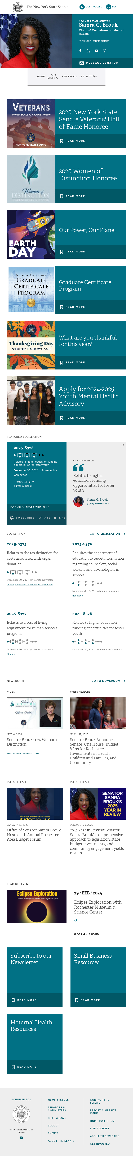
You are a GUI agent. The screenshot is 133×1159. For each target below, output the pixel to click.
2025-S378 (24, 450)
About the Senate (61, 1144)
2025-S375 (17, 547)
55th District (102, 506)
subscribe (25, 520)
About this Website (104, 1139)
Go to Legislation (105, 536)
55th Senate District (98, 44)
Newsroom (55, 80)
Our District (35, 80)
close (122, 448)
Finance (11, 657)
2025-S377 (17, 616)
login (115, 9)
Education (77, 599)
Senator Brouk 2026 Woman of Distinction (33, 745)
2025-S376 (82, 547)
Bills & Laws (57, 1121)
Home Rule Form (102, 1124)
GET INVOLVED (100, 1147)
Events (90, 80)
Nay (62, 520)
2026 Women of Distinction (23, 756)
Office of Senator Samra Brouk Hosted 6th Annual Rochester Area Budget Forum (34, 838)
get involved (94, 9)
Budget (53, 1128)
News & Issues (58, 1103)
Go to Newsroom (106, 684)
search (115, 79)
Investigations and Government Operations (30, 587)
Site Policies (99, 1131)
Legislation (73, 80)
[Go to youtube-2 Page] (21, 1140)
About (18, 80)
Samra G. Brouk (98, 28)
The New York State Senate (47, 8)
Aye (48, 520)
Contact (103, 80)
